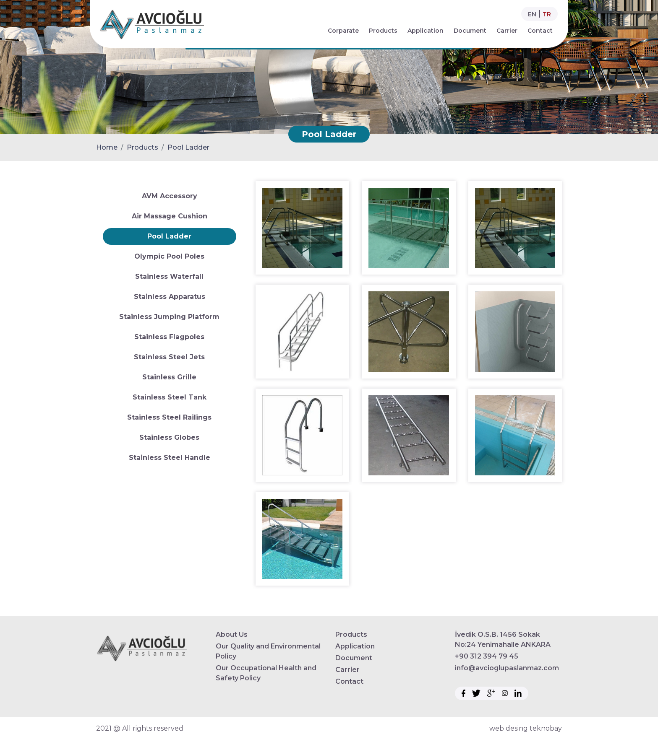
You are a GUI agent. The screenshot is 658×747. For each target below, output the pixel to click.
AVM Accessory (169, 196)
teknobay (546, 728)
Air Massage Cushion (169, 216)
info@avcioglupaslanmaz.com (507, 668)
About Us (232, 634)
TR (547, 14)
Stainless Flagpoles (169, 337)
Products (383, 30)
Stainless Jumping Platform (169, 317)
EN (532, 14)
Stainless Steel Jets (169, 357)
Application (425, 30)
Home (107, 147)
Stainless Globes (169, 437)
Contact (540, 30)
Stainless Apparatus (169, 297)
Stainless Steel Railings (169, 417)
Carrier (506, 30)
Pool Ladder (188, 147)
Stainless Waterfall (169, 276)
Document (470, 30)
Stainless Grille (169, 377)
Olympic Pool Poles (169, 256)
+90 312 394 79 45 (486, 656)
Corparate (343, 30)
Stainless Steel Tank (169, 397)
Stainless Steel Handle (169, 458)
